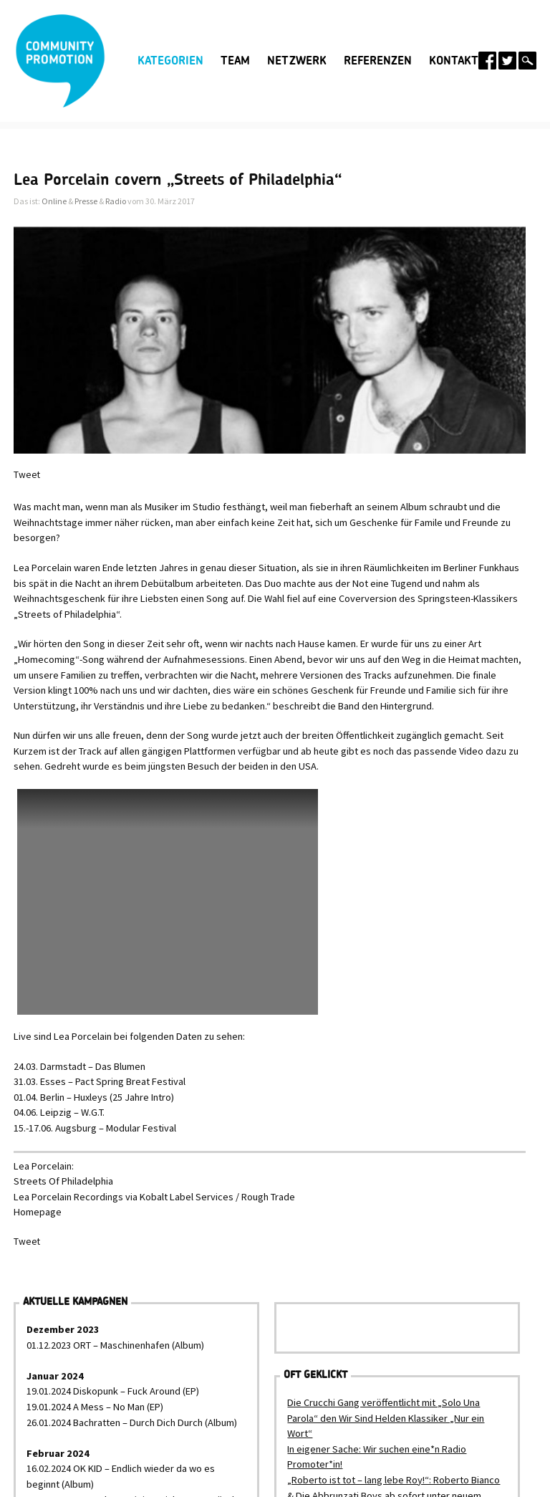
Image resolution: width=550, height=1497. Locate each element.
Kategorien (170, 61)
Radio (115, 201)
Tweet (27, 475)
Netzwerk (297, 61)
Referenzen (378, 61)
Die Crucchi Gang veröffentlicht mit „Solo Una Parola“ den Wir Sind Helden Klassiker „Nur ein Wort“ (385, 1418)
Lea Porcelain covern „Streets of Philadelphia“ (178, 180)
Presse (85, 201)
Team (235, 61)
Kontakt (453, 61)
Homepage (38, 1211)
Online (54, 201)
